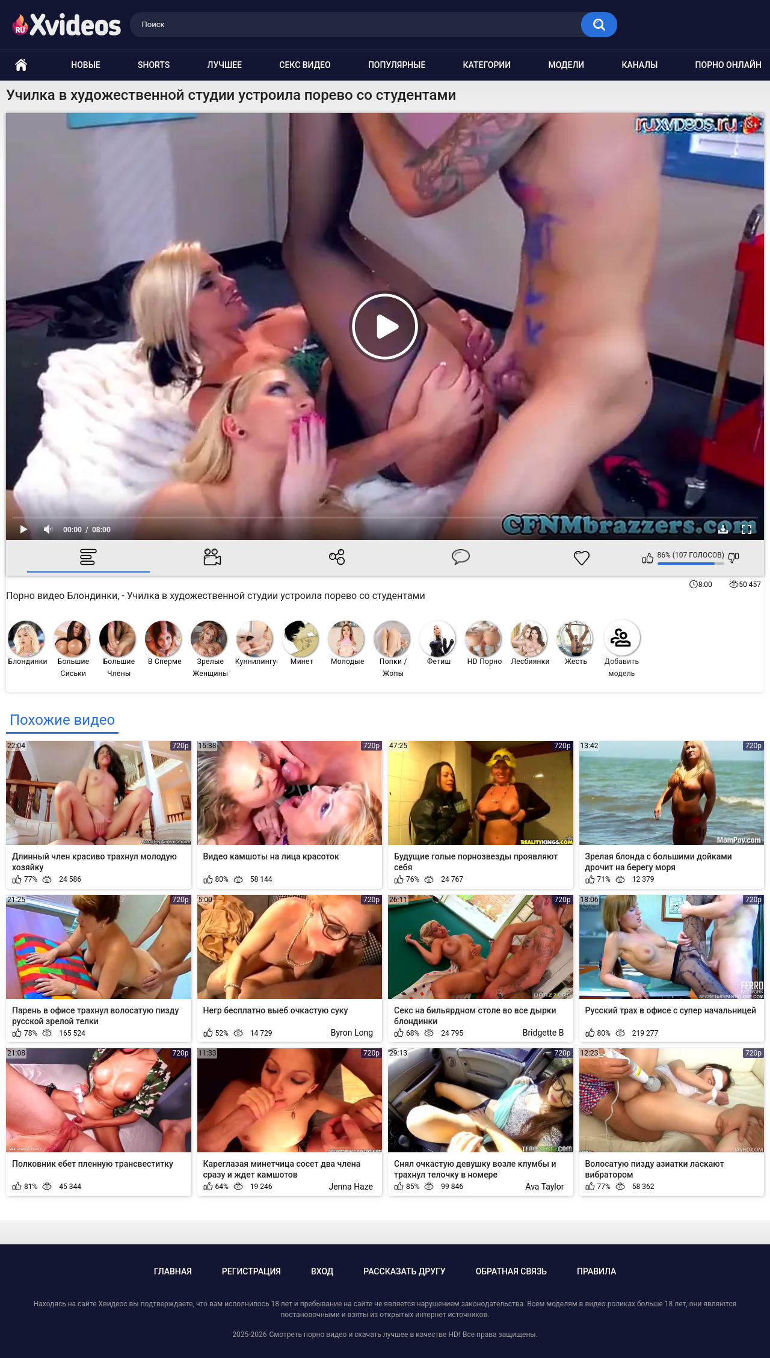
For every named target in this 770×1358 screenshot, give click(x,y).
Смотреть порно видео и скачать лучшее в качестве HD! (364, 1334)
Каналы (639, 65)
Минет (300, 643)
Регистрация (251, 1271)
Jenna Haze (350, 1186)
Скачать (723, 529)
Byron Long (352, 1032)
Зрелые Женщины (210, 649)
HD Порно (483, 643)
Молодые (346, 643)
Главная (173, 1271)
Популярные (396, 65)
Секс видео (304, 65)
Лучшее (225, 65)
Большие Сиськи (72, 649)
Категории (487, 65)
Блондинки (28, 643)
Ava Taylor (544, 1186)
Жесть (574, 643)
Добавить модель (622, 648)
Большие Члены (117, 649)
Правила (596, 1271)
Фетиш (437, 643)
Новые (85, 65)
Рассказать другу (404, 1271)
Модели (566, 65)
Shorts (154, 65)
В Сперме (163, 643)
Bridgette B (543, 1032)
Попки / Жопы (392, 649)
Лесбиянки (530, 643)
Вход (322, 1271)
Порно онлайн (728, 65)
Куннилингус (256, 643)
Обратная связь (511, 1271)
